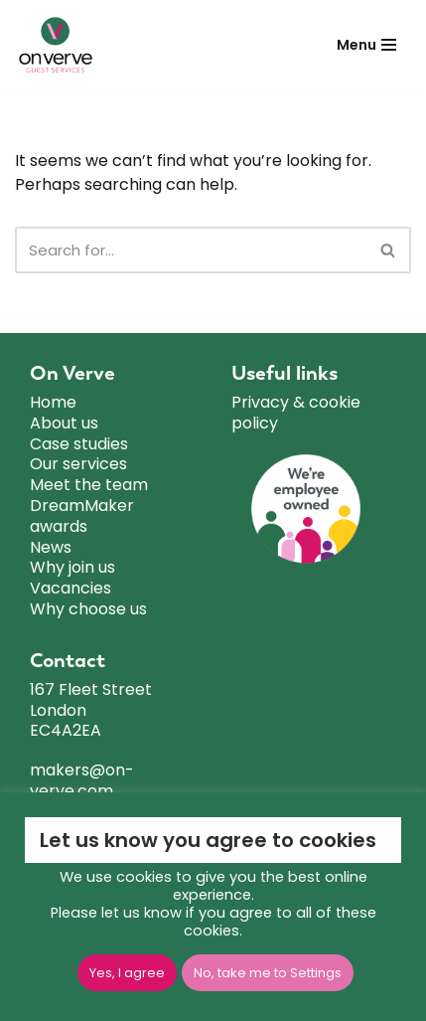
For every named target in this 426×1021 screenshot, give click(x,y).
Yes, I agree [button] (127, 972)
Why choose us (88, 609)
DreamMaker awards (82, 517)
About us (64, 424)
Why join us (72, 568)
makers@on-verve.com (82, 781)
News (50, 548)
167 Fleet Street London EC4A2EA (91, 711)
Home (53, 403)
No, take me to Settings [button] (268, 972)
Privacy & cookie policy (295, 413)
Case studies (79, 444)
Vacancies (70, 589)
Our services (78, 464)
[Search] (190, 250)
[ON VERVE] (60, 45)
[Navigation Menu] (366, 45)
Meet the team (89, 485)
